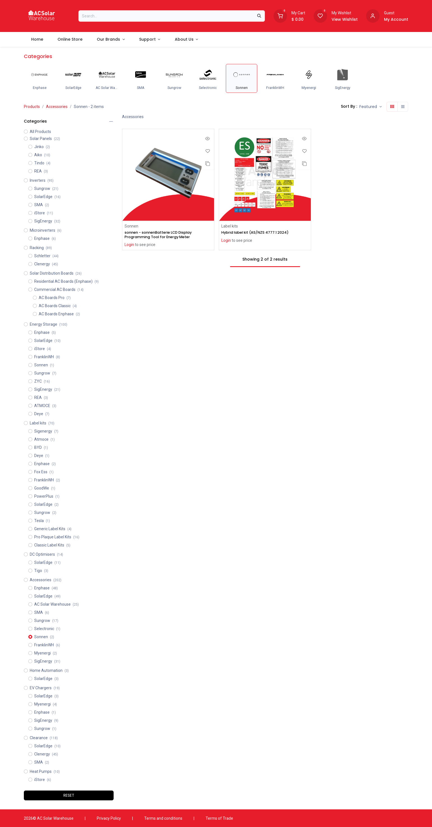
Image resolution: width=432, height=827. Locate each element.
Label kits (229, 226)
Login (129, 245)
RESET (68, 795)
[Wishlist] (320, 15)
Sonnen (131, 226)
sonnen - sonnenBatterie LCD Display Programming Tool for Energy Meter (162, 235)
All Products (40, 131)
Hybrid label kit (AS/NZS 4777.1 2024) (259, 232)
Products (32, 106)
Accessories (57, 106)
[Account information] (373, 15)
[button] (370, 107)
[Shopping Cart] (280, 15)
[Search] (259, 16)
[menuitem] (37, 39)
